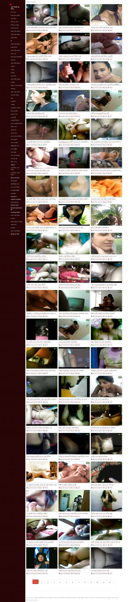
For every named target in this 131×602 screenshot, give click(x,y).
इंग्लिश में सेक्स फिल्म (15, 178)
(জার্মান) (13, 73)
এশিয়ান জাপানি (15, 28)
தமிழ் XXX (13, 117)
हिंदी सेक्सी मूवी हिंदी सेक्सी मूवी (16, 208)
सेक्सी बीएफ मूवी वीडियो (16, 199)
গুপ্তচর (12, 69)
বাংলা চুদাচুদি (14, 139)
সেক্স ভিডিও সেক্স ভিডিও (15, 168)
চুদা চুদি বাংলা (14, 114)
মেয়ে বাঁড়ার (13, 18)
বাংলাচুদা (13, 218)
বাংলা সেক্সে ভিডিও (15, 231)
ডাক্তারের (13, 89)
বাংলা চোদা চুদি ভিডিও (16, 136)
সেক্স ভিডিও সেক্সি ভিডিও (15, 174)
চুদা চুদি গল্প (13, 130)
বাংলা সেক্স (13, 12)
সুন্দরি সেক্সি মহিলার (15, 31)
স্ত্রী (11, 41)
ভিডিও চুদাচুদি (14, 111)
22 (110, 582)
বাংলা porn (14, 149)
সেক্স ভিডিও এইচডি (15, 108)
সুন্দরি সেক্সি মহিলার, (15, 44)
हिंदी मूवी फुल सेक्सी (15, 234)
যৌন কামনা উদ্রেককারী (16, 57)
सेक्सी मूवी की (13, 196)
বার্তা (12, 98)
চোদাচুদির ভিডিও (15, 120)
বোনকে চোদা (14, 133)
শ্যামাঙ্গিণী (13, 101)
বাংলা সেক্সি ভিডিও (15, 215)
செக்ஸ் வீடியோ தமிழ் (16, 221)
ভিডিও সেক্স (14, 126)
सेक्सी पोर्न (13, 165)
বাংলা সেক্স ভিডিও (15, 187)
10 (97, 582)
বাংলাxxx (13, 193)
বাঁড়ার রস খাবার (14, 22)
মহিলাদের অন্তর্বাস (15, 25)
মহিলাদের (13, 60)
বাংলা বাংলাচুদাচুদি (15, 155)
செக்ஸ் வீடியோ (15, 202)
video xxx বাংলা (15, 146)
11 (104, 582)
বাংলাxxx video (15, 190)
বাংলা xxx (13, 152)
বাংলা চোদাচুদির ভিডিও (16, 123)
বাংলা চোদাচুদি (14, 142)
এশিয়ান (13, 66)
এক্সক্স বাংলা (14, 224)
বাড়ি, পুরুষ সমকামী (15, 15)
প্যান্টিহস (13, 82)
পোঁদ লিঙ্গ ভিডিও (15, 95)
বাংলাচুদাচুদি (14, 181)
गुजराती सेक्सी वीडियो (15, 212)
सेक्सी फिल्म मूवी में (14, 205)
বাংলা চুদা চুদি (14, 158)
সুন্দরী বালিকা (14, 38)
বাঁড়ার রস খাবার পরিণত (16, 85)
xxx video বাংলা (15, 184)
